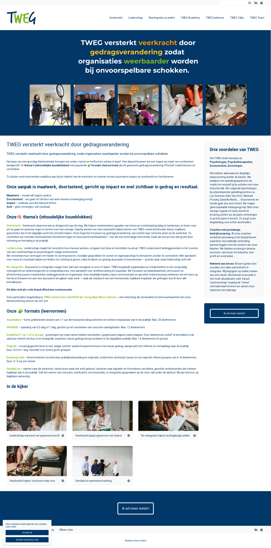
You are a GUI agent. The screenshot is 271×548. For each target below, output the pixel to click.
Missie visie (66, 529)
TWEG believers (215, 17)
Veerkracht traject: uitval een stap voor (32, 480)
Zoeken (249, 3)
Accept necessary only (27, 539)
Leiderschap (135, 17)
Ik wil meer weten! (234, 313)
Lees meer (11, 526)
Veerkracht (116, 17)
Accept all (27, 532)
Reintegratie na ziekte (162, 17)
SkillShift (12, 327)
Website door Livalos (135, 540)
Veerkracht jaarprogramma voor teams (98, 435)
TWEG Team (257, 17)
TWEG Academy (190, 17)
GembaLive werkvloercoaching (93, 480)
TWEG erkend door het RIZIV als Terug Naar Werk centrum (79, 297)
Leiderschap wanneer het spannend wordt (34, 435)
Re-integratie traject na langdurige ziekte (165, 435)
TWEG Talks (237, 17)
